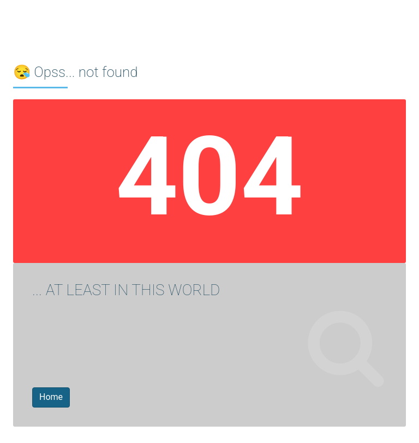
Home (51, 397)
